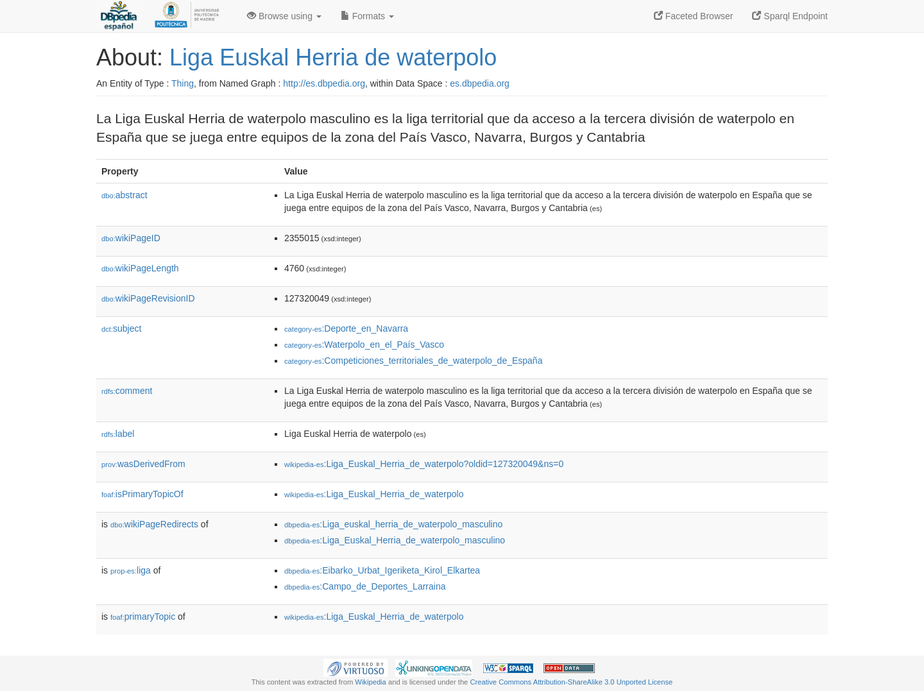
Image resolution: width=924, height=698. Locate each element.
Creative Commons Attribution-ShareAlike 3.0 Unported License (571, 682)
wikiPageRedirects (154, 524)
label (117, 434)
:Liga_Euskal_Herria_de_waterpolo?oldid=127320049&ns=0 (423, 464)
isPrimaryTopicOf (142, 494)
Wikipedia (370, 682)
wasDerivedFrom (143, 464)
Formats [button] (367, 16)
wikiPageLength (140, 268)
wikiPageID (130, 238)
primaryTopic (142, 616)
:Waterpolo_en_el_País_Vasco (364, 344)
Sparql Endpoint (790, 16)
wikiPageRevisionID (148, 298)
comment (126, 391)
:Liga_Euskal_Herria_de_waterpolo (373, 494)
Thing (182, 83)
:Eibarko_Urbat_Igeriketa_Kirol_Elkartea (382, 570)
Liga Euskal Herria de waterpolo (333, 57)
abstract (124, 195)
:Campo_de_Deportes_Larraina (364, 586)
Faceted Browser (693, 16)
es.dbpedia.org (479, 83)
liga (130, 570)
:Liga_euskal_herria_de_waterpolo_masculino (393, 524)
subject (121, 328)
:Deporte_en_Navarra (346, 328)
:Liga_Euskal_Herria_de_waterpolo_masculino (394, 540)
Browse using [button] (284, 16)
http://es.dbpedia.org (324, 83)
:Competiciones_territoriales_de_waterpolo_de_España (413, 360)
